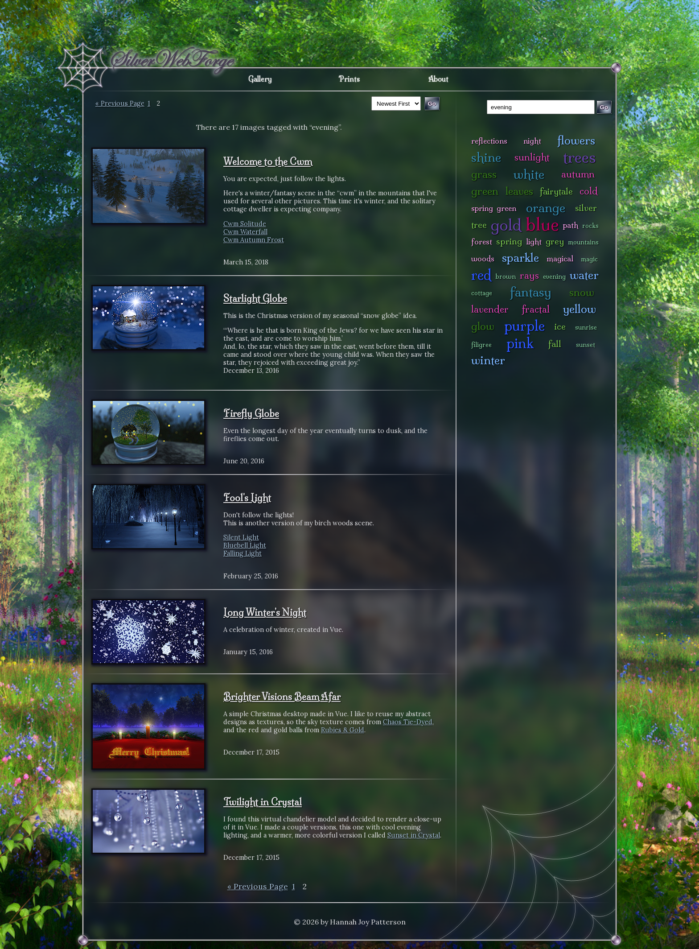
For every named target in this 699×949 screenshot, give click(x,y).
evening (554, 276)
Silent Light (241, 537)
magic (589, 259)
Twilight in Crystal (262, 802)
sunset (585, 345)
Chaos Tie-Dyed (407, 722)
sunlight (532, 157)
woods (482, 258)
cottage (481, 293)
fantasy (530, 292)
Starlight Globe (255, 298)
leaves (519, 191)
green (484, 191)
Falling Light (242, 553)
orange (545, 207)
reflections (489, 140)
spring (509, 241)
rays (529, 275)
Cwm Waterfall (245, 232)
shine (486, 157)
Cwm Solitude (244, 224)
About (438, 78)
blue (542, 224)
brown (505, 276)
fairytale (556, 191)
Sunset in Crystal (413, 835)
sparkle (520, 257)
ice (560, 326)
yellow (579, 308)
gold (506, 225)
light (534, 241)
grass (484, 174)
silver (586, 207)
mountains (583, 242)
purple (524, 325)
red (481, 275)
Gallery (260, 78)
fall (554, 343)
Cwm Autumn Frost (253, 240)
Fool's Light (247, 497)
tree (479, 224)
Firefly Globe (251, 413)
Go (604, 107)
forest (481, 241)
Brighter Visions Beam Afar (282, 696)
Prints (349, 78)
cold (589, 191)
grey (555, 241)
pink (520, 343)
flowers (576, 140)
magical (560, 258)
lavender (490, 309)
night (532, 140)
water (584, 275)
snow (581, 292)
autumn (578, 174)
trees (579, 157)
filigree (481, 345)
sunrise (586, 327)
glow (482, 326)
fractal (536, 309)
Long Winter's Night (264, 612)
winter (488, 360)
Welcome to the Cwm (267, 161)
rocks (590, 226)
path (570, 225)
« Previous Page (119, 103)
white (529, 174)
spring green (493, 208)
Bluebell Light (244, 545)
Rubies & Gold (342, 730)
